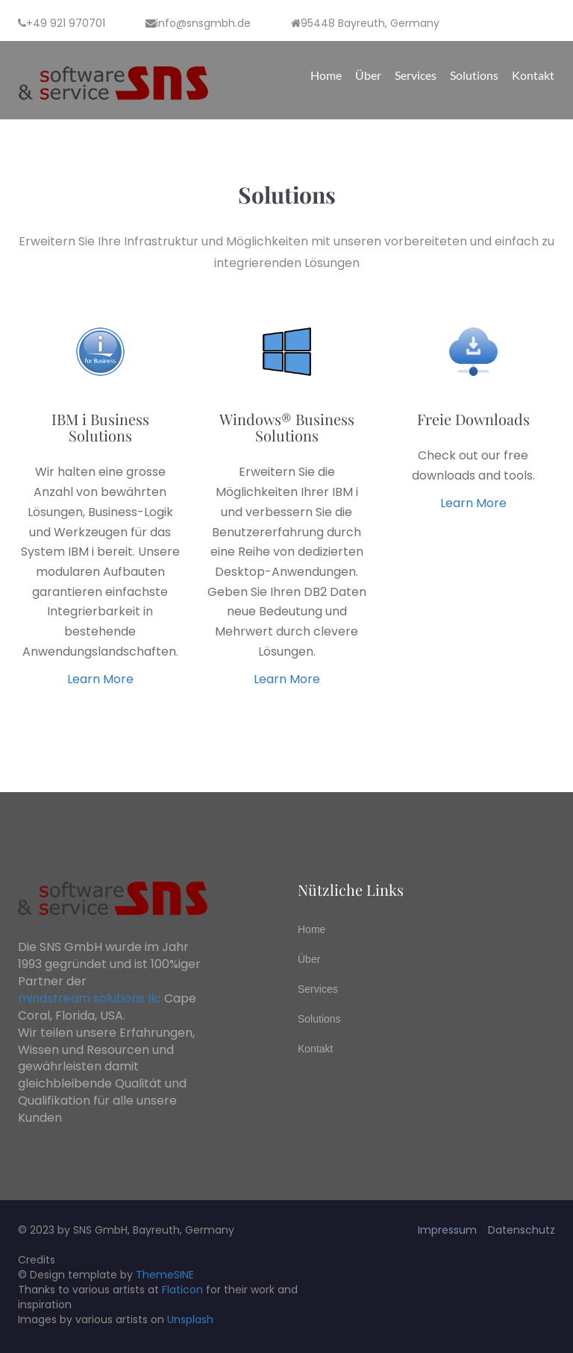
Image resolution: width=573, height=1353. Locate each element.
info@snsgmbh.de (198, 23)
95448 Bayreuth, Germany (365, 23)
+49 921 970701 (61, 23)
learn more (100, 679)
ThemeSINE (165, 1274)
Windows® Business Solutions (286, 427)
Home (326, 75)
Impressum (447, 1229)
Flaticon (182, 1289)
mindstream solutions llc (89, 999)
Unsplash (190, 1319)
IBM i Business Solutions (100, 427)
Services (415, 75)
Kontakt (533, 75)
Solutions (474, 75)
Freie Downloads (473, 419)
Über (368, 75)
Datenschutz (521, 1229)
